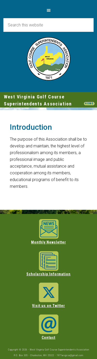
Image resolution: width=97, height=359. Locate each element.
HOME (89, 103)
